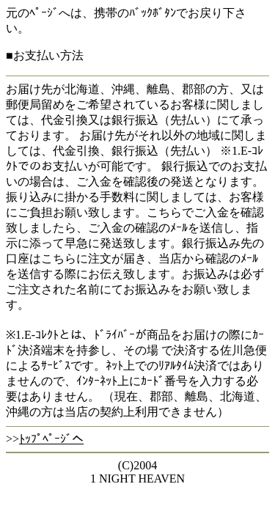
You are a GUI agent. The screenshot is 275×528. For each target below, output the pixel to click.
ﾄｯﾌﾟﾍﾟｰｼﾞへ (51, 439)
